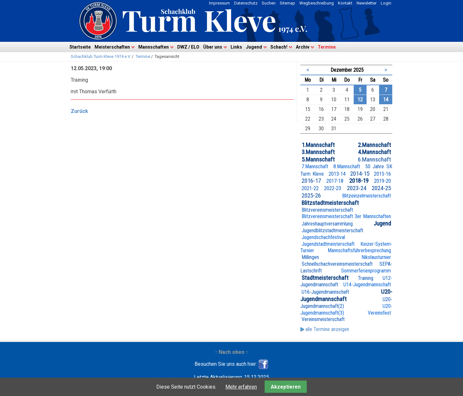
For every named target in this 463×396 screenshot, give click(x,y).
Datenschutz (246, 3)
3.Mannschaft (318, 152)
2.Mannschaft (374, 145)
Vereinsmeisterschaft (323, 319)
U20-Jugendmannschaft (346, 295)
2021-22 (310, 188)
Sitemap (287, 3)
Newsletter (367, 3)
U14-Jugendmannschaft (367, 284)
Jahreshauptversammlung (327, 224)
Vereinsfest (379, 313)
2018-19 (358, 180)
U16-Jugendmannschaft (325, 292)
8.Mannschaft (346, 166)
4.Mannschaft (374, 152)
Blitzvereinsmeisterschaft (327, 210)
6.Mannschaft (374, 159)
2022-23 (332, 188)
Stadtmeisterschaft (325, 277)
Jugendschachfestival (323, 237)
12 (360, 100)
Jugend (254, 47)
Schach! (278, 47)
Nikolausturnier (376, 257)
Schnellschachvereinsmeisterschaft (337, 264)
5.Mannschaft (318, 159)
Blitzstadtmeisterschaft (330, 203)
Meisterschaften (112, 47)
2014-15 (359, 173)
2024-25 (381, 188)
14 (385, 100)
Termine (327, 47)
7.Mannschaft (315, 166)
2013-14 (337, 174)
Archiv (302, 47)
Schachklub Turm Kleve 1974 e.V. (101, 56)
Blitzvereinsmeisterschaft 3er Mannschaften (346, 216)
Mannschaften (153, 47)
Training (365, 278)
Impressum (219, 3)
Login (386, 3)
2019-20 (382, 181)
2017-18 (334, 181)
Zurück (79, 111)
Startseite (80, 47)
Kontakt (345, 3)
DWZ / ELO (188, 47)
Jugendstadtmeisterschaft (328, 244)
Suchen (269, 3)
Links (236, 47)
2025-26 (311, 195)
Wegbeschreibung (316, 3)
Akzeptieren (286, 387)
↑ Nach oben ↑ (231, 352)
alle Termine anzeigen (327, 329)
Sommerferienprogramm (366, 271)
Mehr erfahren (241, 387)
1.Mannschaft (318, 145)
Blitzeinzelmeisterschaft (366, 196)
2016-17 (311, 180)
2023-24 (356, 188)
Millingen (310, 257)
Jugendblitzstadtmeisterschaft (332, 230)
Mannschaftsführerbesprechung (359, 250)
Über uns (212, 47)
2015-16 (382, 174)
